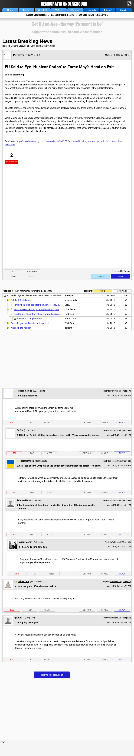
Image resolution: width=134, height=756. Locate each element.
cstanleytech (27, 461)
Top (30, 422)
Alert (14, 277)
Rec (12, 422)
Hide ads (91, 10)
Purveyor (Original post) (120, 391)
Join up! (108, 10)
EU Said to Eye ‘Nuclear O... (93, 14)
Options (87, 422)
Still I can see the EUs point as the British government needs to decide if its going (53, 309)
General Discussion (20, 46)
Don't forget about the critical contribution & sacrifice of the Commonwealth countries (56, 314)
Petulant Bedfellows (20, 300)
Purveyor (18, 55)
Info (13, 271)
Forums (75, 10)
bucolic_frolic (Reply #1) (120, 430)
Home (10, 10)
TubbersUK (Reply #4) (121, 542)
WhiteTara (23, 581)
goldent (18, 617)
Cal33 (20, 430)
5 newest (122, 291)
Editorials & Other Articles (42, 46)
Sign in (123, 10)
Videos (58, 10)
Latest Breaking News (63, 14)
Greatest (42, 10)
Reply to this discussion (51, 675)
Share (100, 276)
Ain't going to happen (21, 328)
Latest (26, 10)
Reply (120, 276)
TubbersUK (22, 500)
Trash (32, 277)
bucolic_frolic (25, 390)
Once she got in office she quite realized (30, 323)
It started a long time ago (29, 318)
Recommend (11, 162)
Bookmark (31, 271)
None (102, 291)
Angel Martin (25, 542)
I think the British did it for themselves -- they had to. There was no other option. (52, 305)
